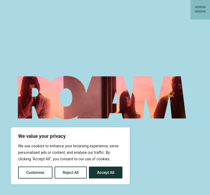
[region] (70, 155)
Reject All (71, 172)
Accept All (105, 172)
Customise (35, 172)
